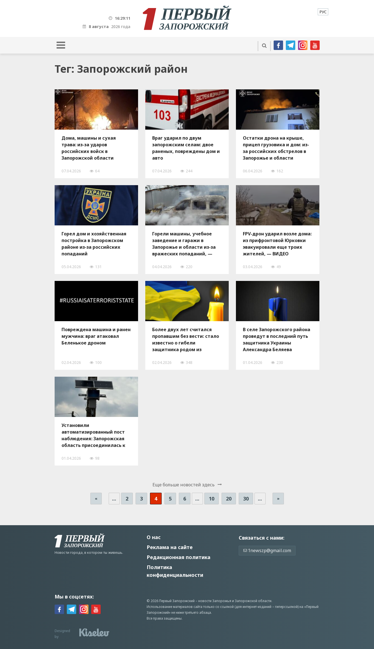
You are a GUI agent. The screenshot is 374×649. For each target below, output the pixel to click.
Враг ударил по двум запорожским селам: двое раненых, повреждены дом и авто (186, 148)
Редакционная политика (178, 557)
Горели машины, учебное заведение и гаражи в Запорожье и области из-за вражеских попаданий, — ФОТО (184, 244)
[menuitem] (323, 12)
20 (228, 498)
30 (246, 498)
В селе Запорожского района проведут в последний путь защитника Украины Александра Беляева (276, 339)
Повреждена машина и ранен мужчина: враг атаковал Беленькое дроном (96, 336)
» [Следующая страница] (278, 498)
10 (211, 498)
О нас (154, 537)
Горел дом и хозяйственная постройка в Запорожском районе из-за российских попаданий (94, 244)
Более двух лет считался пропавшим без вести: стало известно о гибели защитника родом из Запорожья (185, 339)
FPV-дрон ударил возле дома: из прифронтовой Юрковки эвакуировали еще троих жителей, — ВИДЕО (277, 244)
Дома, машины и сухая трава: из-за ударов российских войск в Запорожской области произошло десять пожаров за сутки (94, 148)
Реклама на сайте (170, 547)
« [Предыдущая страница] (96, 498)
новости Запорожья (214, 600)
